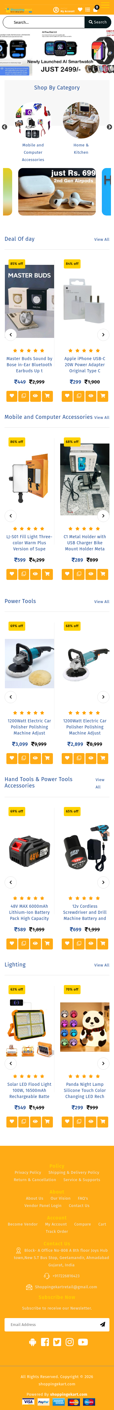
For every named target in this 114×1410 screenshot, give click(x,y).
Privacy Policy (28, 1172)
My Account (56, 1224)
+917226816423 (61, 1276)
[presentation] (11, 335)
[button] (2, 52)
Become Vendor (23, 1224)
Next (109, 127)
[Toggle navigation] (105, 5)
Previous (5, 127)
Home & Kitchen (81, 149)
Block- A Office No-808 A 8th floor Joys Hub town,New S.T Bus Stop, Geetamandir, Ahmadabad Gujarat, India (61, 1257)
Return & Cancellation (35, 1179)
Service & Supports (82, 1179)
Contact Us (79, 1205)
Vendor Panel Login (43, 1205)
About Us (34, 1198)
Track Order (57, 1231)
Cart (102, 1224)
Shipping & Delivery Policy (73, 1172)
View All (101, 239)
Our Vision (60, 1198)
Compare (82, 1224)
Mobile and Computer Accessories (33, 152)
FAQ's (83, 1198)
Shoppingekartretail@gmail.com (61, 1287)
